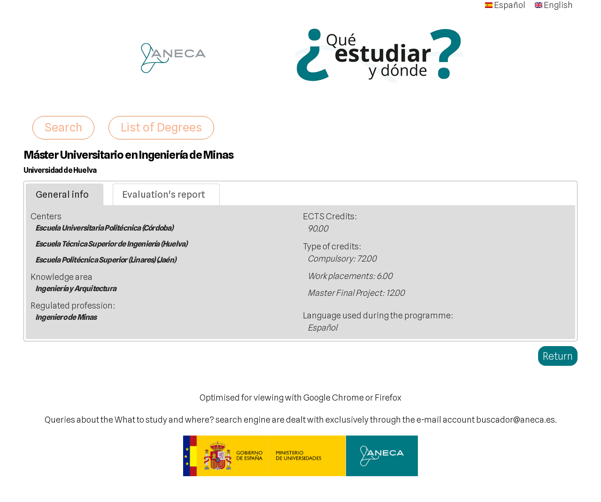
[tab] (64, 195)
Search (63, 127)
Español (505, 5)
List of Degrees (161, 127)
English (554, 5)
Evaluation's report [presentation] (163, 194)
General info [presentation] (62, 194)
